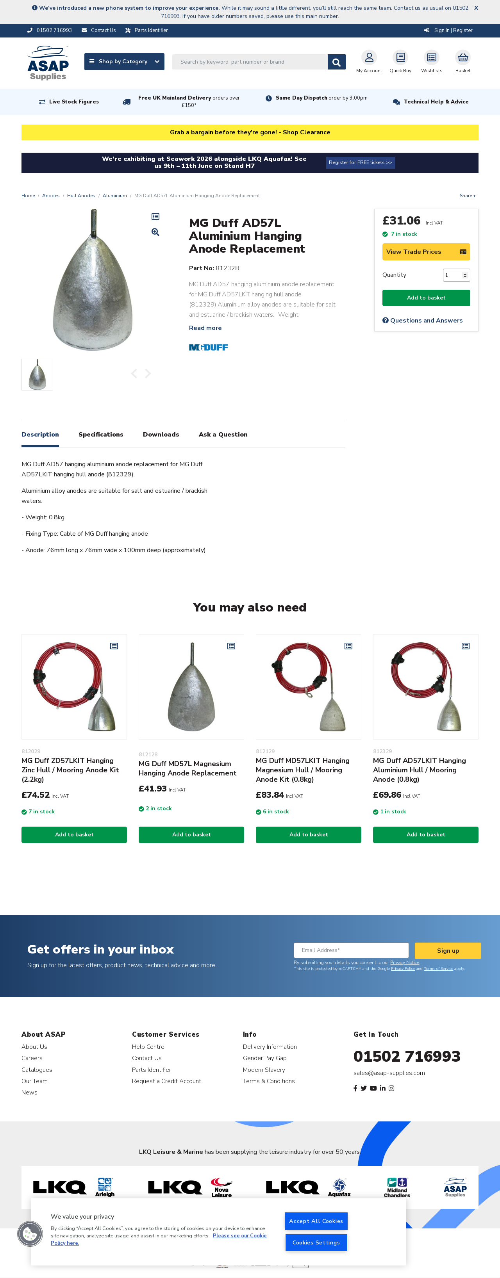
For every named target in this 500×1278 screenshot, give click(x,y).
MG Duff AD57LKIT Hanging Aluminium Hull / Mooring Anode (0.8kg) (419, 770)
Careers (32, 1058)
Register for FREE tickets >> (360, 162)
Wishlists (432, 62)
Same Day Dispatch (322, 98)
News (29, 1092)
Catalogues (36, 1070)
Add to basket (426, 297)
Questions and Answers (422, 320)
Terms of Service (438, 968)
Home (28, 196)
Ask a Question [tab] (223, 434)
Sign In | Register (448, 30)
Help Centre (148, 1047)
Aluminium (115, 196)
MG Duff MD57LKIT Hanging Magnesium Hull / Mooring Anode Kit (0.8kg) (303, 770)
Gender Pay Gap (265, 1058)
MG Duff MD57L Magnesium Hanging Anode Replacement (188, 768)
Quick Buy (400, 62)
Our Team (34, 1081)
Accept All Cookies (316, 1221)
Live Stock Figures (74, 101)
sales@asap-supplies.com (389, 1073)
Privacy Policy (403, 968)
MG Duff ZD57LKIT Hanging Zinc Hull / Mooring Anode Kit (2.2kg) (70, 770)
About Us (34, 1047)
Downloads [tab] (161, 434)
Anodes (51, 196)
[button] (30, 1233)
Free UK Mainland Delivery (189, 101)
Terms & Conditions (269, 1081)
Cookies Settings (316, 1242)
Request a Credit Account (166, 1081)
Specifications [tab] (101, 434)
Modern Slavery (264, 1070)
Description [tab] (40, 434)
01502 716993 (407, 1056)
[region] (218, 1232)
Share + (468, 196)
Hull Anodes (81, 196)
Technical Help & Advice (436, 101)
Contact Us (147, 1058)
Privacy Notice (404, 962)
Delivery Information (270, 1047)
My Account (369, 62)
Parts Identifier (151, 1070)
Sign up (448, 950)
